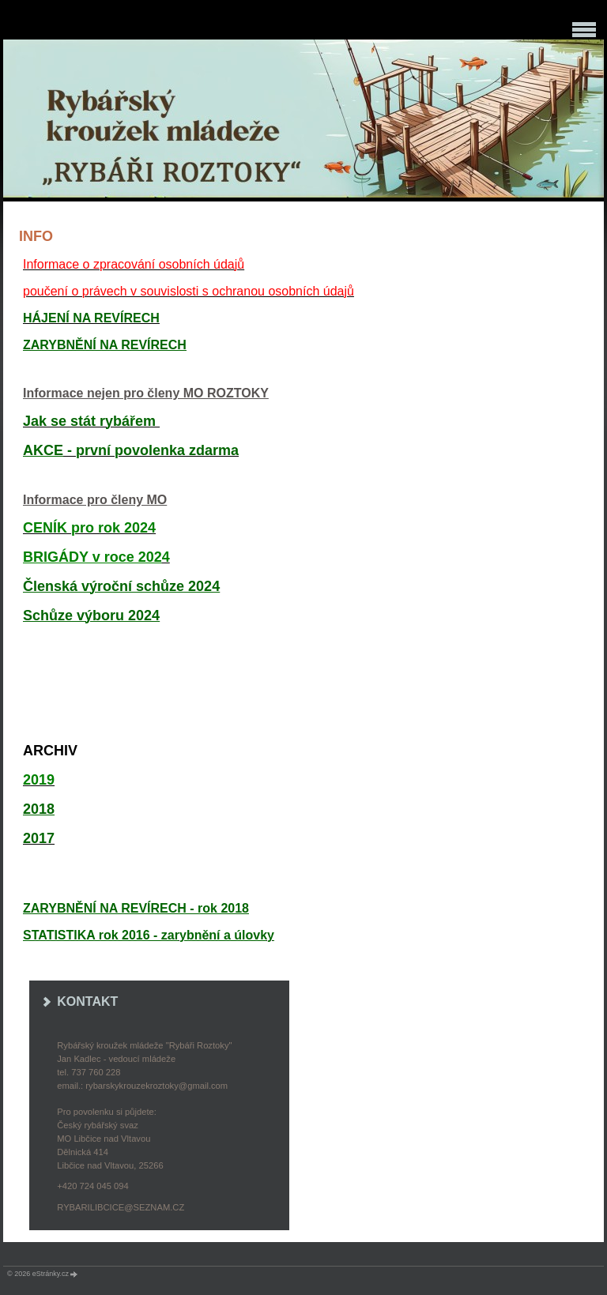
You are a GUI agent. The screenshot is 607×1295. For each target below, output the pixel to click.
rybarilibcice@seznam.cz (120, 1207)
